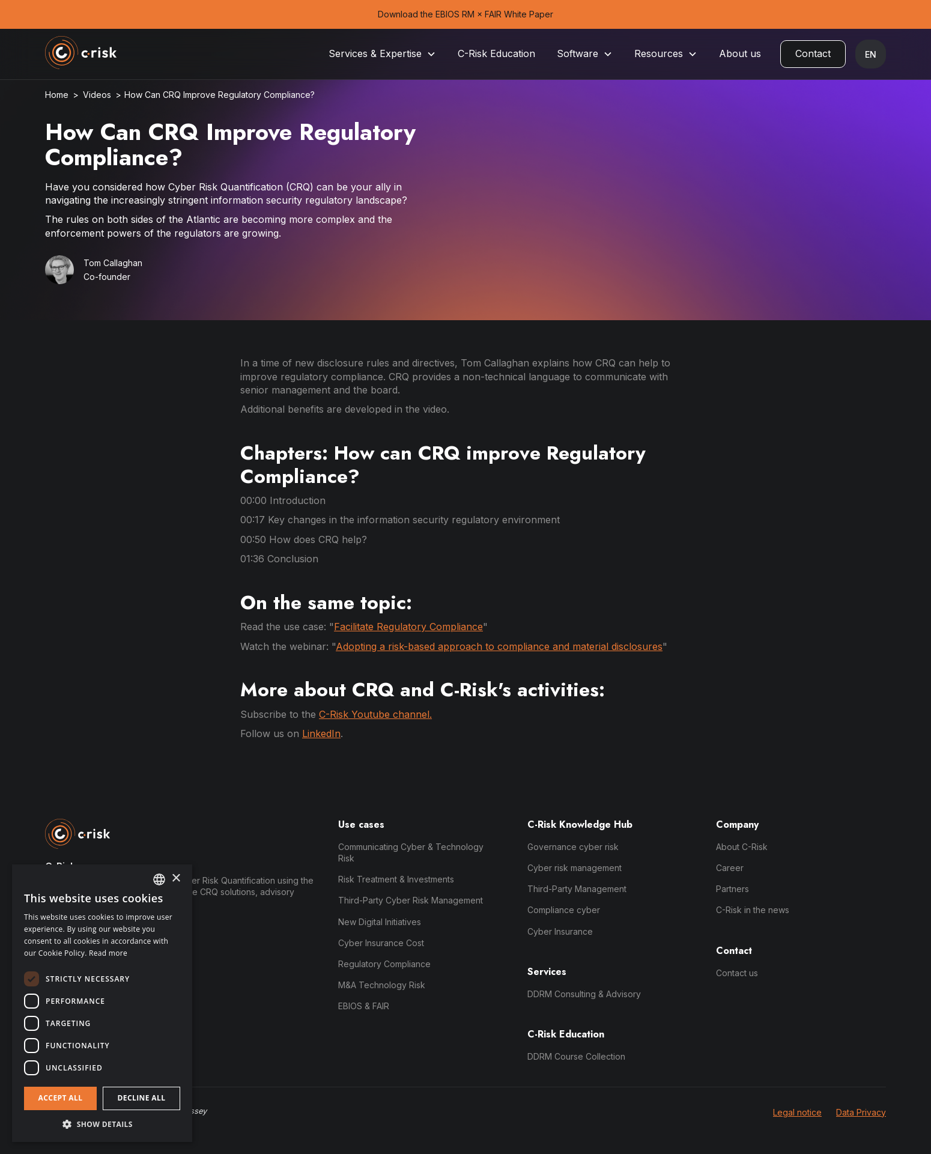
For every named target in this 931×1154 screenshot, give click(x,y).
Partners (732, 889)
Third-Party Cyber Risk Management (410, 900)
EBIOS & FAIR (363, 1006)
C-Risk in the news (752, 910)
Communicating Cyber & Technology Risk (411, 852)
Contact (813, 53)
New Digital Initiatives (379, 922)
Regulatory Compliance (384, 964)
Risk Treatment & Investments (396, 879)
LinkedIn (321, 733)
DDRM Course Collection (576, 1056)
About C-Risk (742, 847)
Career (730, 868)
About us (740, 53)
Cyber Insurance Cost (381, 943)
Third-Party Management (576, 889)
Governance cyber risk (573, 847)
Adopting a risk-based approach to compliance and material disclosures (499, 646)
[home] (81, 53)
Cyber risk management (574, 868)
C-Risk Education (496, 53)
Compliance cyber (563, 910)
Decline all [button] (142, 1098)
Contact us (737, 973)
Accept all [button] (60, 1098)
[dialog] (102, 1003)
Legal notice (797, 1112)
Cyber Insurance (560, 931)
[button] (382, 53)
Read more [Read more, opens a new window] (108, 953)
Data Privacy (861, 1112)
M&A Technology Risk (381, 985)
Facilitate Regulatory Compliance (408, 627)
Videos (97, 95)
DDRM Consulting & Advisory (584, 994)
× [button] (175, 878)
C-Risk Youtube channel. (375, 714)
